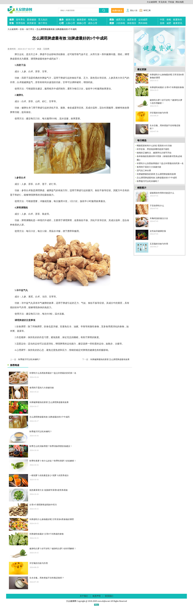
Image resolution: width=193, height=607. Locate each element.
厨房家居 (31, 23)
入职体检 (120, 23)
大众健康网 (152, 2)
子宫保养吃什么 (157, 206)
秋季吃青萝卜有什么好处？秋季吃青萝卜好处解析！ (52, 461)
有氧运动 (92, 19)
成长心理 (92, 23)
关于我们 (84, 596)
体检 (169, 19)
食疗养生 (42, 23)
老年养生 (20, 19)
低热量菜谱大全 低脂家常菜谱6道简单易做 (48, 490)
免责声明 (96, 596)
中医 (162, 19)
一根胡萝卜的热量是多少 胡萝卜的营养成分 (49, 475)
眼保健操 (31, 19)
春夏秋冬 (177, 19)
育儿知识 (42, 19)
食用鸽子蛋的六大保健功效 (41, 388)
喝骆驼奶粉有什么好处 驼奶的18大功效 (154, 145)
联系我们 (109, 596)
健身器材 (81, 19)
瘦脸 (111, 19)
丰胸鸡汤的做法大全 (159, 218)
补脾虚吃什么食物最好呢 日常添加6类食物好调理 (51, 519)
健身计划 (70, 19)
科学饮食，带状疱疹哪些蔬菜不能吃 (153, 149)
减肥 (169, 23)
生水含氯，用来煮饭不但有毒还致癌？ (46, 578)
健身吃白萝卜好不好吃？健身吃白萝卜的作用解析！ (52, 548)
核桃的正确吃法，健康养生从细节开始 (154, 153)
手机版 (171, 2)
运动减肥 (142, 19)
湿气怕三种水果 (144, 170)
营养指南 (20, 23)
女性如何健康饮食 (158, 231)
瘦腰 (111, 23)
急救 (162, 23)
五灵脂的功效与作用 (159, 244)
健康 (11, 19)
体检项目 (131, 23)
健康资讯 (177, 23)
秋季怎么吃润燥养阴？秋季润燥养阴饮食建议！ (50, 446)
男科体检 (142, 23)
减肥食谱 (131, 19)
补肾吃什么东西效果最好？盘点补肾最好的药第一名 (52, 373)
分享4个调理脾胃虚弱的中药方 (43, 505)
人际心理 (70, 23)
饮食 (11, 23)
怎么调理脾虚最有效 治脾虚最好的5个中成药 (49, 417)
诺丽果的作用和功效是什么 (162, 193)
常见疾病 (162, 2)
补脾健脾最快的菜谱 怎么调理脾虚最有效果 (109, 359)
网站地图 (180, 2)
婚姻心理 (81, 23)
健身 (61, 19)
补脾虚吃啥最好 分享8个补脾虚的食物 (46, 534)
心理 (61, 23)
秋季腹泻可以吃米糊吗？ (29, 359)
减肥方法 (120, 19)
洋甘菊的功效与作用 (38, 563)
